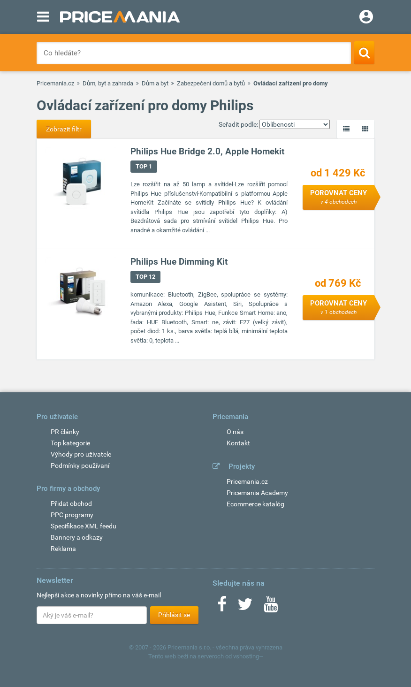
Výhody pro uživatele (81, 454)
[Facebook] (222, 607)
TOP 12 (145, 276)
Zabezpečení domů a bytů (211, 83)
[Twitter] (245, 607)
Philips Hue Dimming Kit (179, 261)
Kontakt (238, 443)
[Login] (366, 17)
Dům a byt (155, 83)
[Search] (364, 52)
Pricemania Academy (257, 492)
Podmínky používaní (80, 465)
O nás (235, 431)
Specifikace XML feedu (83, 526)
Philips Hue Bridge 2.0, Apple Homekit (207, 151)
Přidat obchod (71, 503)
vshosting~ (248, 656)
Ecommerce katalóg (255, 504)
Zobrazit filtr (64, 129)
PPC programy (72, 515)
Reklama (63, 548)
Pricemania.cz (55, 83)
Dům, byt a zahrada (108, 83)
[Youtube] (270, 607)
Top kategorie (70, 443)
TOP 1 (144, 166)
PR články (65, 431)
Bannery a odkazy (77, 537)
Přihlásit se (174, 614)
